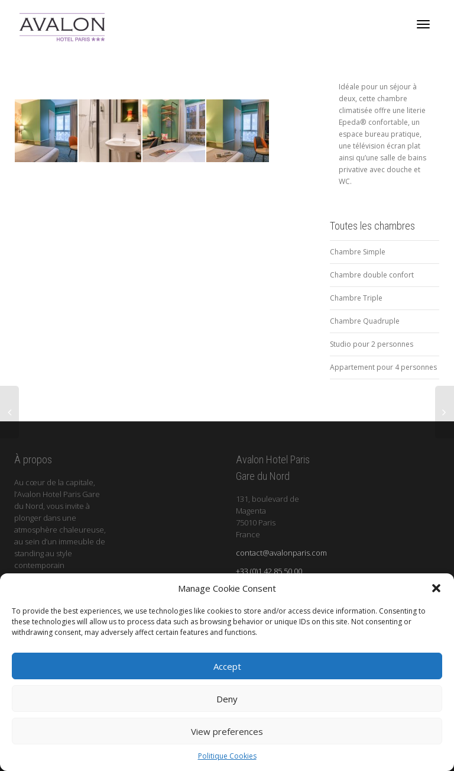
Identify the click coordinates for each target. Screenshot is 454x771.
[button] (436, 588)
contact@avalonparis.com (281, 552)
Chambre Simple (357, 252)
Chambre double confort (372, 275)
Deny (227, 699)
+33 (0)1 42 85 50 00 (269, 571)
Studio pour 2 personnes (371, 344)
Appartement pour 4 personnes (383, 367)
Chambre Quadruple (365, 321)
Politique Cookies (227, 756)
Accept (227, 666)
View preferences (227, 731)
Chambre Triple (356, 298)
